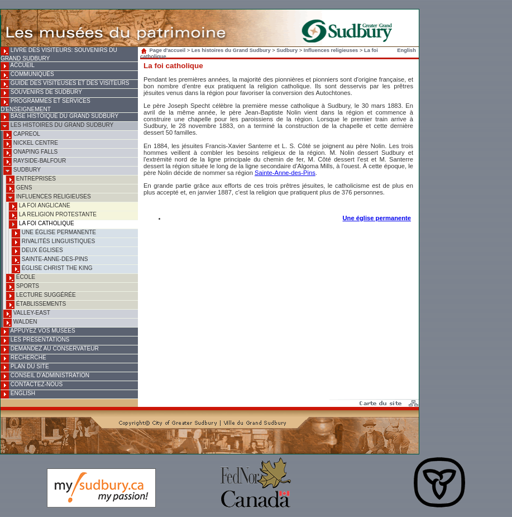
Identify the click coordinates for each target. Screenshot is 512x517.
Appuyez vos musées (38, 332)
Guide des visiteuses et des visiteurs (65, 84)
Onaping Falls (30, 153)
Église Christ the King (52, 269)
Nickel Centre (30, 144)
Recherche (23, 358)
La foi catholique (41, 224)
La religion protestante (53, 215)
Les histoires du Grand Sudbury (57, 126)
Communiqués (27, 75)
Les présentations (35, 340)
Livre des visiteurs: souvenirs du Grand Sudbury (59, 54)
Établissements (36, 305)
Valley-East (26, 314)
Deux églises (37, 251)
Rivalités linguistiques (53, 242)
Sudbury (22, 171)
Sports (22, 287)
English (18, 394)
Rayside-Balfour (34, 162)
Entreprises (31, 180)
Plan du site (25, 367)
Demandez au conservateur (50, 349)
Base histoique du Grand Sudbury (59, 117)
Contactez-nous (32, 385)
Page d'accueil (164, 50)
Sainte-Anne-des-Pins (50, 260)
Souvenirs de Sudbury (41, 93)
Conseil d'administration (45, 376)
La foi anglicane (39, 206)
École (20, 278)
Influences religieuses (48, 197)
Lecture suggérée (41, 296)
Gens (19, 188)
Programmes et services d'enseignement (45, 105)
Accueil (18, 66)
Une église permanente (54, 233)
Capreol (21, 135)
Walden (20, 323)
